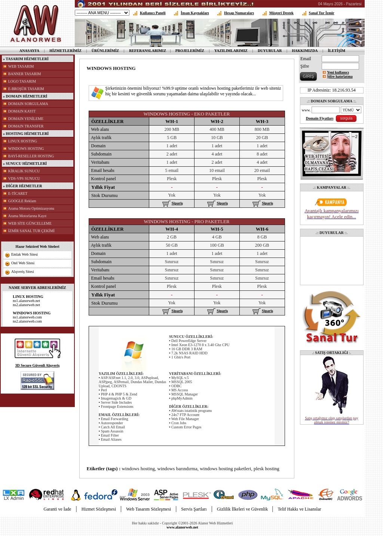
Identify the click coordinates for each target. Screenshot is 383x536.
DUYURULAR (270, 51)
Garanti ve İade (57, 509)
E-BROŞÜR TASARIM (26, 89)
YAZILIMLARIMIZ (231, 51)
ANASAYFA (29, 51)
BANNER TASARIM (24, 74)
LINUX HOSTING (22, 141)
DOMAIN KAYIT (22, 111)
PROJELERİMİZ (189, 51)
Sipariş (172, 203)
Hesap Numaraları (239, 13)
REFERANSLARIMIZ (147, 51)
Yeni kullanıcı (338, 72)
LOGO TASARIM (22, 81)
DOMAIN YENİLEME (25, 119)
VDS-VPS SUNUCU (24, 178)
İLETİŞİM (336, 51)
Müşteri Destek (281, 13)
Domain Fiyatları (320, 118)
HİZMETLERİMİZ (65, 51)
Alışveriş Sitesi (22, 271)
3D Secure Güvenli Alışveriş (37, 365)
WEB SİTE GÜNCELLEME (30, 223)
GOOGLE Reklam (22, 201)
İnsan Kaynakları (195, 13)
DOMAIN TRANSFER (26, 126)
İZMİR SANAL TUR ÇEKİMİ (31, 231)
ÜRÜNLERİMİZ (105, 51)
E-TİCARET (18, 193)
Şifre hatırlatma (339, 76)
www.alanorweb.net (182, 527)
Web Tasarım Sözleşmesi (148, 509)
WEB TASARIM (21, 66)
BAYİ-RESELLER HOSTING (31, 156)
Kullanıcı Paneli (153, 13)
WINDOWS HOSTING (26, 149)
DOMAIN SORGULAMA (28, 104)
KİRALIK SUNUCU (24, 171)
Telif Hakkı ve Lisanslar (299, 509)
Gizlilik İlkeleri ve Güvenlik (243, 509)
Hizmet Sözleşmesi (99, 509)
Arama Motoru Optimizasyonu (31, 208)
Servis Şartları (193, 509)
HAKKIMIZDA (305, 51)
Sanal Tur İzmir (321, 13)
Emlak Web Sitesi (24, 254)
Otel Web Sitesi (22, 263)
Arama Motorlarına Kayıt (27, 216)
